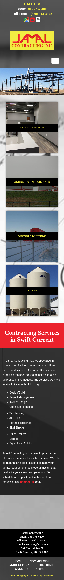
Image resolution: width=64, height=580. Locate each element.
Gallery (21, 568)
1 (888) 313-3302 (40, 14)
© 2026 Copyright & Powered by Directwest (32, 575)
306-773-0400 (37, 9)
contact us (27, 481)
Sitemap (42, 568)
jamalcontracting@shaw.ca (32, 544)
